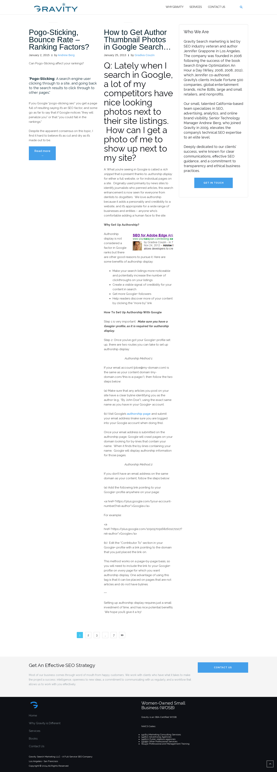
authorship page (139, 413)
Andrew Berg (66, 55)
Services (195, 7)
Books (33, 738)
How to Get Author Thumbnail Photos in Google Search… (137, 39)
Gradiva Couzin (144, 55)
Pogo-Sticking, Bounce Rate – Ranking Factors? (59, 39)
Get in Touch (214, 183)
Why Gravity (174, 7)
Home (33, 715)
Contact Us (216, 7)
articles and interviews (53, 17)
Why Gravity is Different (44, 723)
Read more (45, 154)
